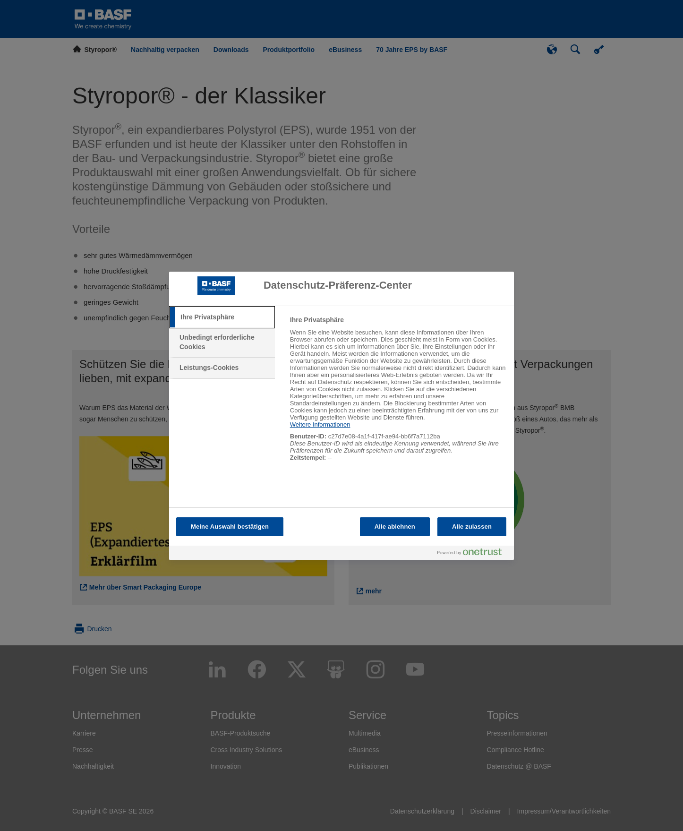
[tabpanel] (398, 394)
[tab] (222, 317)
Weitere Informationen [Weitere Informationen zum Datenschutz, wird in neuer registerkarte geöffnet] (320, 424)
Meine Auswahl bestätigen (230, 526)
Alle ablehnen (395, 526)
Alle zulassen (472, 526)
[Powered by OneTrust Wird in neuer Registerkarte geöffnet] (473, 554)
